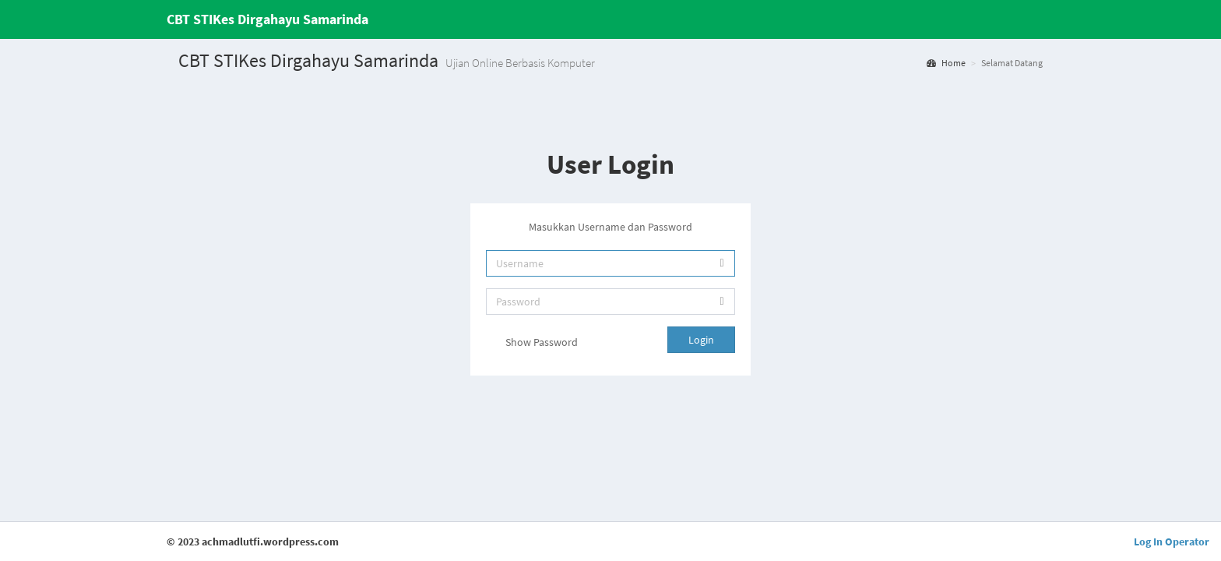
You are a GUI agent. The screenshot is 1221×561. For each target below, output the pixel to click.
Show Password (532, 343)
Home (946, 63)
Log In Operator (1171, 542)
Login (701, 340)
